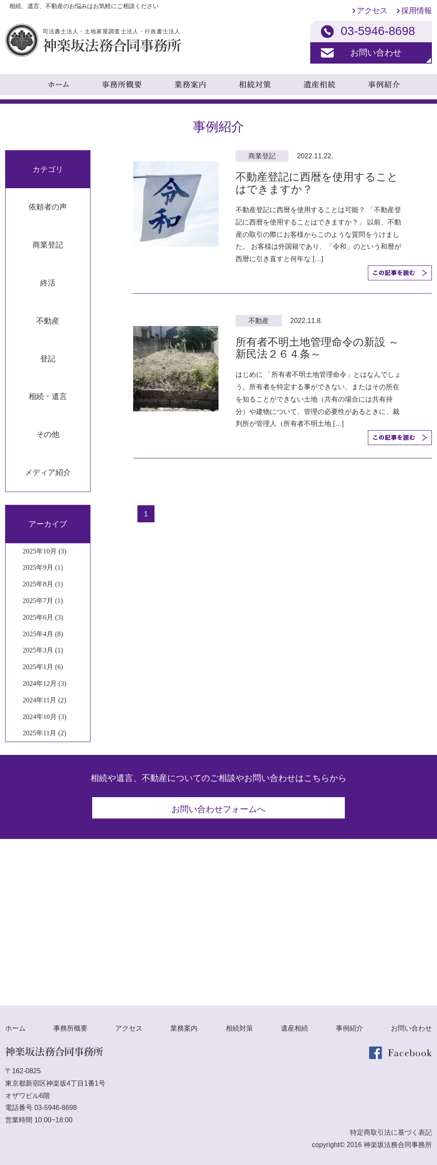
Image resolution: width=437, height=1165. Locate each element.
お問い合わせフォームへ (218, 809)
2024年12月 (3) (45, 683)
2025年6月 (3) (43, 617)
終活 (47, 283)
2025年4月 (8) (43, 634)
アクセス (372, 10)
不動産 (47, 321)
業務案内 (184, 1024)
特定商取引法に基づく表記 (391, 1129)
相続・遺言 (48, 396)
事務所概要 (70, 1024)
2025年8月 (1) (43, 584)
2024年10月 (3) (45, 716)
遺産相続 (294, 1024)
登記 (47, 359)
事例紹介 (349, 1024)
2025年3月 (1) (43, 650)
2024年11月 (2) (44, 700)
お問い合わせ (376, 52)
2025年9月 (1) (43, 567)
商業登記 (47, 245)
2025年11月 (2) (44, 733)
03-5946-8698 (55, 1104)
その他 (47, 434)
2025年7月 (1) (43, 600)
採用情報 (416, 10)
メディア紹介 (48, 472)
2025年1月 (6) (43, 666)
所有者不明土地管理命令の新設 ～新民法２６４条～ (317, 348)
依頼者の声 (48, 207)
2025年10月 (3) (45, 551)
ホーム (15, 1024)
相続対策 (239, 1024)
